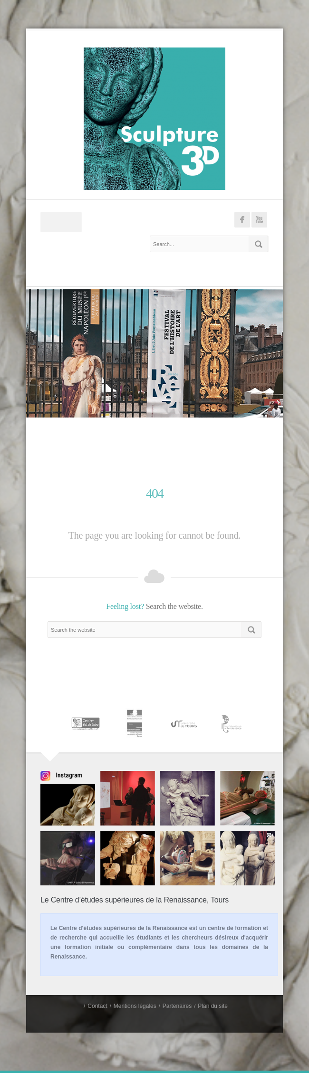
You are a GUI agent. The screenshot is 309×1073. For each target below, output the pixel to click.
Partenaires (177, 1006)
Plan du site (213, 1006)
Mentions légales (135, 1006)
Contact (97, 1006)
